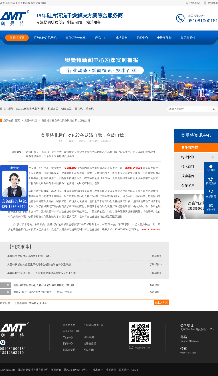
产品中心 (68, 337)
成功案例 (187, 176)
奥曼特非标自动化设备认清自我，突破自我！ (67, 120)
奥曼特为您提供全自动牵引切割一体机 (29, 256)
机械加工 (53, 108)
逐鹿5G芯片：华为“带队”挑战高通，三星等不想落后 (42, 292)
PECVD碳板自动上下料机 (30, 108)
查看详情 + (156, 285)
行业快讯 (187, 157)
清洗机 (90, 108)
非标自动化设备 (134, 168)
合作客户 (187, 185)
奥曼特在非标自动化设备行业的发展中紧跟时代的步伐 (43, 285)
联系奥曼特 (69, 349)
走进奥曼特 (90, 343)
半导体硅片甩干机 (94, 325)
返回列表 (161, 302)
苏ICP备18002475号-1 (76, 369)
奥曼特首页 (69, 325)
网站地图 (213, 3)
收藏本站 (194, 3)
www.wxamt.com (151, 229)
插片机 (79, 108)
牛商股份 (111, 369)
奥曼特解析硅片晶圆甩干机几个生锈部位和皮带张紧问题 (39, 264)
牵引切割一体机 (71, 331)
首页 (18, 120)
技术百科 (187, 166)
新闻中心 (68, 343)
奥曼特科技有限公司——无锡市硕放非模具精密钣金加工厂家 (41, 273)
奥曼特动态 (31, 120)
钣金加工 (66, 108)
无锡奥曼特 (70, 168)
